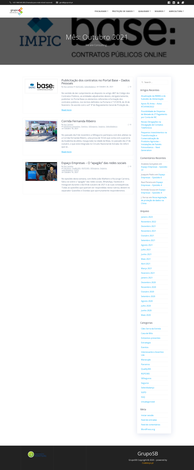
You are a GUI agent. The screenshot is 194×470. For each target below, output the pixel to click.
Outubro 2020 (147, 291)
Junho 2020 (146, 310)
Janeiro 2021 (147, 277)
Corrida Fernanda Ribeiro (78, 121)
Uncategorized (148, 401)
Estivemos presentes (71, 126)
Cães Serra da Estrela (151, 328)
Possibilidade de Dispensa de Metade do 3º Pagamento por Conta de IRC (154, 114)
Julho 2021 (146, 249)
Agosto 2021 (147, 245)
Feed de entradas (149, 420)
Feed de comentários (150, 424)
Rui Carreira (68, 86)
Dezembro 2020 (148, 282)
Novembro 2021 (148, 231)
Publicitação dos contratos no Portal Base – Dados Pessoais (95, 81)
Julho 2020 (146, 305)
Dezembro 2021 (148, 226)
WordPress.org (148, 429)
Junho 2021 (146, 254)
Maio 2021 (146, 259)
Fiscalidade (101, 11)
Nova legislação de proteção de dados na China (154, 200)
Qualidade (143, 11)
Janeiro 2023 (147, 217)
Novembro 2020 (148, 287)
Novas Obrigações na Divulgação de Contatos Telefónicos (152, 124)
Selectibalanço (90, 86)
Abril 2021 (145, 263)
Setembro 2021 (148, 240)
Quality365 (76, 168)
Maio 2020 (146, 315)
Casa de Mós (147, 333)
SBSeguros (93, 126)
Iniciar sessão (147, 415)
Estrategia (146, 342)
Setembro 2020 (148, 296)
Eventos (84, 126)
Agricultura (175, 11)
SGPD (76, 170)
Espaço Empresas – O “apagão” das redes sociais (93, 163)
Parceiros (67, 168)
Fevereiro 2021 (148, 273)
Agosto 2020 (147, 301)
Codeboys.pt (148, 463)
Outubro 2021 (147, 235)
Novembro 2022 (148, 221)
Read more (66, 110)
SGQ (143, 397)
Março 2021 (146, 268)
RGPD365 (79, 86)
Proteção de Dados (122, 11)
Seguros (159, 11)
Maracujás (146, 359)
